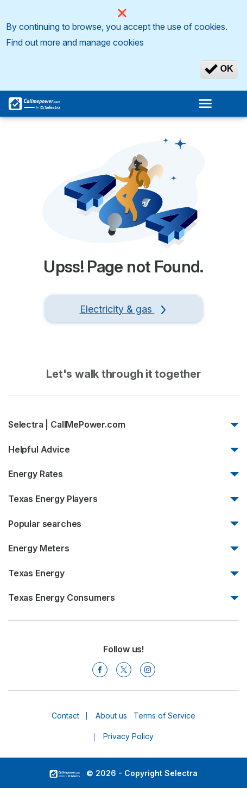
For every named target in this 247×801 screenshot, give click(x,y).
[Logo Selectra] (34, 103)
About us (111, 715)
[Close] (122, 13)
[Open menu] (208, 104)
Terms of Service (164, 715)
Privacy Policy (128, 736)
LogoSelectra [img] (64, 774)
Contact (65, 715)
